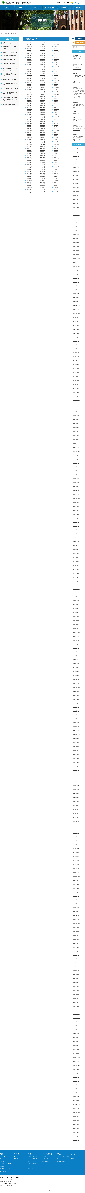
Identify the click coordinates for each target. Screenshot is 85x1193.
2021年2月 (56, 78)
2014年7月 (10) (76, 699)
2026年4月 (29, 43)
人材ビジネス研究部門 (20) (10, 56)
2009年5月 (42, 162)
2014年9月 (29, 125)
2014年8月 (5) (76, 695)
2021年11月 (56, 73)
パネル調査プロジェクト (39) (10, 88)
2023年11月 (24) (76, 262)
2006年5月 (42, 184)
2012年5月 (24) (76, 801)
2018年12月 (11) (76, 490)
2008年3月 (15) (76, 998)
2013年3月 (29, 135)
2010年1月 (56, 157)
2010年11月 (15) (76, 872)
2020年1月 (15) (76, 439)
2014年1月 (56, 128)
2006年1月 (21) (76, 1100)
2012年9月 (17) (76, 785)
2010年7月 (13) (76, 888)
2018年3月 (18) (76, 526)
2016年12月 (29, 109)
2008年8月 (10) (76, 978)
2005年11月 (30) (76, 1108)
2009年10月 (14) (76, 923)
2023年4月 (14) (76, 289)
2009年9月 (29, 160)
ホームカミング (46, 1161)
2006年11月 (42, 180)
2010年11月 (42, 151)
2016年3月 (29, 114)
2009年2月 (42, 164)
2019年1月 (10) (76, 486)
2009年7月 (56, 160)
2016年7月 (56, 110)
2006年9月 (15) (76, 1069)
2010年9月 (29, 153)
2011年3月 (29, 150)
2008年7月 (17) (76, 982)
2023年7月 (29, 62)
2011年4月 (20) (76, 852)
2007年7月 (56, 175)
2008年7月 (56, 167)
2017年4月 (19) (76, 569)
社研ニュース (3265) (8, 43)
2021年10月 (29, 75)
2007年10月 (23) (76, 1018)
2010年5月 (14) (76, 896)
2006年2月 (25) (76, 1096)
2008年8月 (42, 167)
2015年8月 (42, 117)
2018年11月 (42, 94)
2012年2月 (42, 142)
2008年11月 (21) (76, 966)
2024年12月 (42, 52)
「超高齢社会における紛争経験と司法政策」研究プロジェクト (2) (10, 99)
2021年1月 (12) (76, 396)
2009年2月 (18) (76, 955)
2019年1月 (56, 93)
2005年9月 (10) (76, 1116)
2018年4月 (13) (76, 522)
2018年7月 (56, 96)
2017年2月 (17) (76, 577)
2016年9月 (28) (76, 596)
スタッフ (21, 7)
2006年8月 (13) (76, 1073)
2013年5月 (42, 134)
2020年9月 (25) (76, 411)
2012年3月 (29, 142)
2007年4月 (56, 176)
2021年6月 (42, 77)
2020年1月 (56, 85)
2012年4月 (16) (76, 805)
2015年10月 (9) (76, 640)
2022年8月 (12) (76, 321)
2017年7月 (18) (76, 557)
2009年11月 (42, 159)
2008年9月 (29, 167)
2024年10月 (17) (76, 219)
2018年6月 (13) (76, 514)
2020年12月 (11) (76, 400)
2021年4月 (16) (76, 384)
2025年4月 (29, 50)
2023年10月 (29, 60)
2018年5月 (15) (76, 518)
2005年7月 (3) (76, 1124)
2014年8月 (42, 125)
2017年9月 (29, 103)
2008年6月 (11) (76, 986)
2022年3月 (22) (76, 341)
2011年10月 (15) (76, 829)
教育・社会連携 (49, 7)
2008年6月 (29, 169)
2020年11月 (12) (76, 404)
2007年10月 (56, 173)
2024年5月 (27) (76, 238)
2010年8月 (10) (76, 884)
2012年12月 (29, 137)
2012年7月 (56, 139)
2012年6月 (29, 141)
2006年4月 (56, 184)
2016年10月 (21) (76, 593)
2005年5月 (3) (76, 1132)
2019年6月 (29, 91)
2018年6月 (29, 98)
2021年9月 (42, 75)
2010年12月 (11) (76, 868)
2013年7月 (56, 132)
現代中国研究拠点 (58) (9, 59)
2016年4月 (56, 112)
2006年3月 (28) (76, 1092)
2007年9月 (29, 175)
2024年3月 (42, 57)
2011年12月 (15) (76, 821)
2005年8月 (42, 189)
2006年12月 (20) (76, 1057)
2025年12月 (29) (76, 163)
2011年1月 (56, 150)
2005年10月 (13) (76, 1112)
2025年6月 (42, 48)
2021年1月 (29, 80)
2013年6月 (29, 134)
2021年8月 (56, 75)
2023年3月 (42, 64)
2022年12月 (42, 66)
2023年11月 (56, 59)
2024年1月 (29, 59)
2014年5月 (42, 126)
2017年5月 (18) (76, 565)
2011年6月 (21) (76, 844)
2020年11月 (56, 80)
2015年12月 (29, 116)
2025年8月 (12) (76, 179)
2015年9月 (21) (76, 644)
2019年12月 (29, 87)
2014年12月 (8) (76, 679)
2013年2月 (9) (76, 766)
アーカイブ (73, 1156)
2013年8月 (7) (76, 742)
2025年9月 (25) (76, 175)
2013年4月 (56, 134)
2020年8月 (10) (76, 415)
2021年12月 (42, 73)
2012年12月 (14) (76, 774)
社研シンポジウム (32, 1163)
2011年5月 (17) (76, 848)
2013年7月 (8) (76, 746)
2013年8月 (42, 132)
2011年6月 (29, 148)
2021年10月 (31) (76, 360)
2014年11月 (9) (76, 683)
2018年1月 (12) (76, 534)
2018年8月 (42, 96)
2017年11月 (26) (76, 541)
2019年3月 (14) (76, 478)
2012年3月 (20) (76, 809)
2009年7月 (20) (76, 935)
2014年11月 (42, 123)
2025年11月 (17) (76, 167)
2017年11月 (42, 101)
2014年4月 (56, 126)
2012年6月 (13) (76, 797)
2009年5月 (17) (76, 943)
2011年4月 (56, 148)
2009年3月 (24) (76, 951)
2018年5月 (42, 98)
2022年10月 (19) (76, 313)
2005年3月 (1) (76, 1140)
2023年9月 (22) (76, 270)
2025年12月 (42, 44)
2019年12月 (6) (76, 443)
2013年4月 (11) (76, 758)
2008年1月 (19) (76, 1006)
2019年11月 (42, 87)
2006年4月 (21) (76, 1088)
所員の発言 (45, 1156)
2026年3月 (42, 43)
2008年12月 (29, 166)
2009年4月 (56, 162)
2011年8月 (42, 146)
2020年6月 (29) (76, 423)
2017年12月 (29, 101)
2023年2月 (56, 64)
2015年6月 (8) (76, 655)
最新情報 (7, 33)
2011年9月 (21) (76, 833)
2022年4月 (29, 71)
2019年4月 (56, 91)
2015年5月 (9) (76, 659)
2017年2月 (42, 107)
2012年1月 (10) (76, 817)
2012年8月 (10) (76, 789)
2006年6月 (29, 184)
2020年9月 (42, 82)
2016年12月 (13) (76, 585)
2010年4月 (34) (76, 900)
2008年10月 (56, 166)
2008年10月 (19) (76, 970)
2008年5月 (42, 169)
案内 (7, 7)
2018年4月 (56, 98)
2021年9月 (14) (76, 364)
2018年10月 (56, 94)
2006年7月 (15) (76, 1077)
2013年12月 (29, 130)
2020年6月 (42, 84)
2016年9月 (29, 110)
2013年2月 (42, 135)
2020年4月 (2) (76, 427)
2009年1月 (56, 164)
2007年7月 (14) (76, 1029)
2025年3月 (42, 50)
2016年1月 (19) (76, 628)
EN (68, 2)
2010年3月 (29, 157)
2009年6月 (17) (76, 939)
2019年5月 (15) (76, 470)
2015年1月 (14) (76, 675)
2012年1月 (56, 142)
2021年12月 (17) (76, 352)
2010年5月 (42, 155)
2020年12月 (42, 80)
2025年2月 (56, 50)
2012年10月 (56, 137)
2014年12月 (29, 123)
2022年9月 (42, 68)
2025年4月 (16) (76, 195)
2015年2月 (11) (76, 671)
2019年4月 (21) (76, 474)
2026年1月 (29, 44)
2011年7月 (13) (76, 841)
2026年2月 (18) (76, 156)
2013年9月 (29, 132)
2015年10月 (56, 116)
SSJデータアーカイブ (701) (10, 52)
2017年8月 (42, 103)
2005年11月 (42, 187)
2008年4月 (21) (76, 994)
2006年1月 (56, 185)
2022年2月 (56, 71)
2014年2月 (42, 128)
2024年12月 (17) (76, 211)
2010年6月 (29, 155)
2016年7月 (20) (76, 604)
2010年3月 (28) (76, 903)
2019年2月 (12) (76, 482)
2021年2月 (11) (76, 392)
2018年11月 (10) (76, 494)
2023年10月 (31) (76, 266)
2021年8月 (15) (76, 368)
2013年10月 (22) (76, 734)
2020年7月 (29, 84)
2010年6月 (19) (76, 892)
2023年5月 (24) (76, 286)
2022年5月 (56, 69)
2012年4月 (56, 141)
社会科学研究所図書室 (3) (9, 104)
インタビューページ (5, 1168)
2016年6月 (29, 112)
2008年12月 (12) (76, 962)
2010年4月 (56, 155)
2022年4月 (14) (76, 337)
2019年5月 (42, 91)
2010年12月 (29, 151)
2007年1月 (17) (76, 1053)
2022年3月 (42, 71)
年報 (1, 1158)
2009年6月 (29, 162)
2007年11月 (42, 173)
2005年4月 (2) (76, 1136)
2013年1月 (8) (76, 770)
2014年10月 (56, 123)
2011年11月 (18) (76, 825)
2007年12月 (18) (76, 1010)
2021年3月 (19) (76, 388)
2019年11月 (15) (76, 447)
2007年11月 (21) (76, 1014)
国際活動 (63, 7)
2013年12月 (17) (76, 726)
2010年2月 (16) (76, 907)
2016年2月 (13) (76, 624)
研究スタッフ (17, 1156)
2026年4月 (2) (76, 148)
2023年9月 (42, 60)
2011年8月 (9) (76, 837)
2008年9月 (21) (76, 974)
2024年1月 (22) (76, 254)
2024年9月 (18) (76, 223)
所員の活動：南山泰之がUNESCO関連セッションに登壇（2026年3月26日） (79, 106)
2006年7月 (56, 182)
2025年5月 (56, 48)
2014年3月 (29, 128)
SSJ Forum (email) (61, 1161)
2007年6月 (29, 176)
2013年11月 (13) (76, 730)
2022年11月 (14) (76, 309)
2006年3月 (29, 185)
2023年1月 (29, 66)
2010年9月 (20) (76, 880)
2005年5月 (42, 191)
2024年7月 (29, 55)
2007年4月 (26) (76, 1041)
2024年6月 (42, 55)
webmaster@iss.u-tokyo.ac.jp (8, 1185)
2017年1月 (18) (76, 581)
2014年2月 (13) (76, 718)
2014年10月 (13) (76, 687)
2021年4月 (29, 78)
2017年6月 (29, 105)
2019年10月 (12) (76, 451)
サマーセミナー (46, 1158)
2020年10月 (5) (76, 408)
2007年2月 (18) (76, 1049)
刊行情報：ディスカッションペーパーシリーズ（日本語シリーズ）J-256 (79, 67)
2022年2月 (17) (76, 345)
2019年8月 (42, 89)
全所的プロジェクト (33, 1156)
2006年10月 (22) (76, 1065)
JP (64, 2)
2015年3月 (29, 121)
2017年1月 (56, 107)
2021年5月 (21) (76, 380)
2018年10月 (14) (76, 498)
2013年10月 (56, 130)
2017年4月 (56, 105)
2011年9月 (29, 146)
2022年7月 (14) (76, 325)
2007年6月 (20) (76, 1033)
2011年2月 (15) (76, 860)
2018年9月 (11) (76, 502)
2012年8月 (42, 139)
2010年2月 (42, 157)
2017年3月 (29, 107)
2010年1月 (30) (76, 911)
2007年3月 (29, 178)
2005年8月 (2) (76, 1120)
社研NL (2, 1161)
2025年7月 (29, 48)
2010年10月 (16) (76, 876)
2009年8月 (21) (76, 931)
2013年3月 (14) (76, 762)
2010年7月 (56, 153)
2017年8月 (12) (76, 553)
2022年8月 (56, 68)
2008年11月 (42, 166)
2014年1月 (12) (76, 722)
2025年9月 (42, 46)
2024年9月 (42, 53)
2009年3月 (29, 164)
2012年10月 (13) (76, 781)
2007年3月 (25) (76, 1045)
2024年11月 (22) (76, 215)
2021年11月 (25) (76, 356)
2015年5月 (42, 119)
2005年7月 (56, 189)
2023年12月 (42, 59)
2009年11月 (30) (76, 919)
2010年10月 (56, 151)
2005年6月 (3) (76, 1128)
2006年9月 (29, 182)
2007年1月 (56, 178)
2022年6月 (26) (76, 329)
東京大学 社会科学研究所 (9, 1177)
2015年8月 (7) (76, 648)
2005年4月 (56, 191)
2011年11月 (42, 144)
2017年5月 (42, 105)
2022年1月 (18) (76, 348)
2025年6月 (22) (76, 187)
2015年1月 (56, 121)
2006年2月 (42, 185)
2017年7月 (56, 103)
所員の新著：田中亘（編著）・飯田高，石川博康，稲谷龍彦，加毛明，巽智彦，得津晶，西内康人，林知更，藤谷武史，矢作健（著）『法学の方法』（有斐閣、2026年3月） (79, 93)
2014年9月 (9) (76, 691)
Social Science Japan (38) (9, 79)
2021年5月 (56, 77)
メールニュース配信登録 (6, 1163)
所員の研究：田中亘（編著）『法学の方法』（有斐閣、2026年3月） (79, 128)
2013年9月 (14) (76, 738)
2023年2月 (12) (76, 297)
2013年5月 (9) (76, 754)
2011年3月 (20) (76, 856)
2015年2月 (42, 121)
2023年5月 (56, 62)
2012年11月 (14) (76, 778)
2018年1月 (56, 100)
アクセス (59, 2)
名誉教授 (16, 1158)
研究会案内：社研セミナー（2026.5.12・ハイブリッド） (79, 58)
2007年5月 (42, 176)
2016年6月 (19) (76, 608)
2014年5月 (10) (76, 707)
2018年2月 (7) (76, 530)
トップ (1, 33)
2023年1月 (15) (76, 301)
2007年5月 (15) (76, 1037)
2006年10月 (56, 180)
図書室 (78, 7)
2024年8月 (56, 53)
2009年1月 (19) (76, 959)
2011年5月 (42, 148)
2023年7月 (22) (76, 278)
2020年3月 (29, 85)
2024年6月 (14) (76, 234)
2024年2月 (56, 57)
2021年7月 (29, 77)
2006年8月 (42, 182)
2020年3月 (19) (76, 431)
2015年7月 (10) (76, 652)
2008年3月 (29, 171)
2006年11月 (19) (76, 1061)
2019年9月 (29, 89)
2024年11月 (56, 52)
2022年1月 (29, 73)
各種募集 (2, 1166)
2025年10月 (29, 46)
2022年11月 (56, 66)
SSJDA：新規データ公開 (78, 82)
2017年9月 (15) (76, 549)
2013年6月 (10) (76, 750)
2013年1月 (56, 135)
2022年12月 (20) (76, 305)
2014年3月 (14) (76, 715)
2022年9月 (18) (76, 317)
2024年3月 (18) (76, 246)
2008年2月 (42, 171)
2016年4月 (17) (76, 616)
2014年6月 (29, 126)
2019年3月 (29, 93)
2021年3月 (42, 78)
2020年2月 (42, 85)
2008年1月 (56, 171)
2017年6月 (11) (76, 561)
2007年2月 (42, 178)
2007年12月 (29, 173)
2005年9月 (29, 189)
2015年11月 (42, 116)
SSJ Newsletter (60, 1158)
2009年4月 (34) (76, 947)
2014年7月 (56, 125)
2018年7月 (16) (76, 510)
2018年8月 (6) (76, 506)
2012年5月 (42, 141)
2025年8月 (56, 46)
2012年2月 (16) (76, 813)
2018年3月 (29, 100)
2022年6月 (42, 69)
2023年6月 (42, 62)
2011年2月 (42, 150)
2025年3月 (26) (76, 199)
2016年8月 (42, 110)
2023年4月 (29, 64)
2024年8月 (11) (76, 226)
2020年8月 (56, 82)
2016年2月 (42, 114)
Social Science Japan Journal (63, 1156)
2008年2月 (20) (76, 1002)
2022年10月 (29, 68)
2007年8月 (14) (76, 1025)
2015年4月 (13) (76, 663)
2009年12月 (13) (76, 915)
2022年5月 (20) (76, 333)
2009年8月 (42, 160)
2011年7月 (56, 146)
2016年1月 (56, 114)
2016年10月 (56, 109)
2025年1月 (29, 52)
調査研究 (30, 1168)
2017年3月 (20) (76, 573)
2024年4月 (29, 57)
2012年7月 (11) (76, 793)
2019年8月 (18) (76, 459)
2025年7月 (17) (76, 183)
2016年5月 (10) (76, 612)
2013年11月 (42, 130)
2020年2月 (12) (76, 435)
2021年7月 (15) (76, 372)
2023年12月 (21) (76, 258)
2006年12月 (29, 180)
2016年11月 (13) (76, 589)
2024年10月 (29, 53)
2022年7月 (29, 69)
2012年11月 (42, 137)
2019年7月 (56, 89)
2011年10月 (56, 144)
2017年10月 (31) (76, 545)
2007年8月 (42, 175)
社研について (3, 1156)
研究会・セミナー (32, 1161)
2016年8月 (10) (76, 600)
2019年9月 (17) (76, 455)
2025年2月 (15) (76, 203)
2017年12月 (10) (76, 537)
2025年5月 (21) (76, 191)
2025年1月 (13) (76, 207)
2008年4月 (56, 169)
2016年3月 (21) (76, 620)
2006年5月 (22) (76, 1085)
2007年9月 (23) (76, 1022)
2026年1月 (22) (76, 160)
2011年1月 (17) (76, 864)
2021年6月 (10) (76, 376)
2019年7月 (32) (76, 463)
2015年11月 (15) (76, 636)
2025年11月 (56, 44)
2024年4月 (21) (76, 242)
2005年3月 (29, 192)
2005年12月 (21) (76, 1104)
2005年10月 (56, 187)
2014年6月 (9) (76, 703)
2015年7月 (56, 117)
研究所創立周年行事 (5, 1171)
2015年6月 (29, 119)
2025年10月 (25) (76, 171)
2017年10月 (56, 101)
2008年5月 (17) (76, 990)
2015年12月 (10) (76, 632)
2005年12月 (29, 187)
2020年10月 (29, 82)
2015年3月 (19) (76, 667)
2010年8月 (42, 153)
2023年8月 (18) (76, 274)
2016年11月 (42, 109)
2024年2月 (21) (76, 250)
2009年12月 (29, 159)
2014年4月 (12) (76, 711)
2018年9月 (29, 96)
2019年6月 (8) (76, 467)
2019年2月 (42, 93)
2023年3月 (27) (76, 293)
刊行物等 (30, 1166)
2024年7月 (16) (76, 230)
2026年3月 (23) (76, 152)
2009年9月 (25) (76, 927)
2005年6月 (29, 191)
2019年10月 (56, 87)
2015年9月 (29, 117)
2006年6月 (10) (76, 1081)
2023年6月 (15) (76, 282)
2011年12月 (29, 144)
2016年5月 (42, 112)
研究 (35, 7)
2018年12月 (29, 94)
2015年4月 (56, 119)
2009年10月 (56, 159)
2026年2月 (56, 43)
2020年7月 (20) (76, 419)
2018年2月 (42, 100)
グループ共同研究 (32, 1158)
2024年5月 (56, 55)
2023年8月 (56, 60)
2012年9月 (29, 139)
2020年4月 (56, 84)
